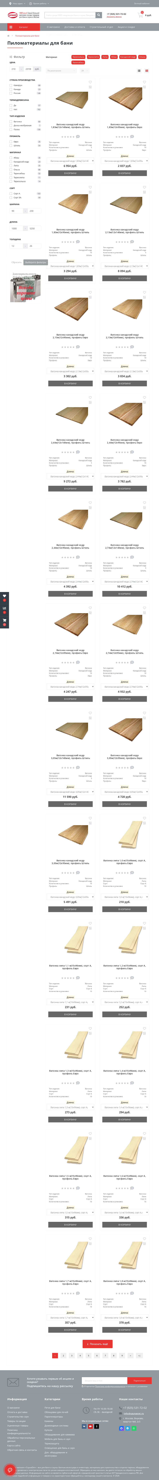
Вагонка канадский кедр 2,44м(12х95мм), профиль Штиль (70, 546)
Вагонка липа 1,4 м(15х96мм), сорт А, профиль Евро (124, 1072)
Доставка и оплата (74, 26)
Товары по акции (16, 1421)
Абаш (114, 56)
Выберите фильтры (35, 262)
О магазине (53, 26)
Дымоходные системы (56, 1425)
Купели (48, 1430)
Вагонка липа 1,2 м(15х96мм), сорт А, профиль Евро (124, 967)
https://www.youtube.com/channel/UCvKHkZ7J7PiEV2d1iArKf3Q (90, 1426)
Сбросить (16, 262)
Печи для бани (52, 1407)
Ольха (142, 56)
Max (121, 1428)
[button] (4, 622)
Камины (49, 1421)
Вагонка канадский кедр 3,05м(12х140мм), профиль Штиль (70, 757)
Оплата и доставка (17, 1412)
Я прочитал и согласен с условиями (116, 1386)
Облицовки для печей (56, 1412)
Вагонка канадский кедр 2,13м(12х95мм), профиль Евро (70, 336)
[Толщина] (16, 246)
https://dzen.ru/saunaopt (96, 1426)
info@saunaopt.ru (131, 1413)
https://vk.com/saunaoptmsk (84, 1426)
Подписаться (139, 1380)
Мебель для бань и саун (57, 1439)
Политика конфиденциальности (110, 1386)
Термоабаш (78, 62)
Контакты (77, 34)
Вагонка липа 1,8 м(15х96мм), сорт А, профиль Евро (124, 1282)
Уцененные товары (17, 1425)
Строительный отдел (101, 26)
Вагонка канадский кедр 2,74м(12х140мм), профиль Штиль (124, 546)
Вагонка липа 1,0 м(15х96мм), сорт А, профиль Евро (124, 862)
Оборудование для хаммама (60, 1434)
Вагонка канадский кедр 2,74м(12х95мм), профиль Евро (70, 651)
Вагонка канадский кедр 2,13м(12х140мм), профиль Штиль (124, 231)
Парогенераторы (54, 1416)
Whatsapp (134, 1428)
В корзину (70, 173)
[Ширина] (16, 211)
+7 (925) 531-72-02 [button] (133, 1408)
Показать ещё (97, 1344)
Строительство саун (18, 1416)
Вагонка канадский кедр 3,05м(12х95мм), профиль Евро (124, 757)
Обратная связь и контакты (22, 1450)
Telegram (128, 1428)
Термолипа (93, 56)
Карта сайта (13, 1445)
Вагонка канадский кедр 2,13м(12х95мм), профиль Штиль (124, 336)
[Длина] (16, 228)
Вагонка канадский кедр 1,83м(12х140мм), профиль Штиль (70, 126)
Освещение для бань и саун (60, 1447)
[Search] (98, 15)
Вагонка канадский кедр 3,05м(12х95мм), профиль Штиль (70, 862)
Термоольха (78, 56)
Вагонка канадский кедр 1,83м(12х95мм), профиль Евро (124, 126)
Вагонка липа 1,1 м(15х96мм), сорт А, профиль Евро (70, 967)
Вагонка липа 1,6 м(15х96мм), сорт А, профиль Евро (124, 1177)
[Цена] (14, 69)
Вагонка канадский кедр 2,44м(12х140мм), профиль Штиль (70, 441)
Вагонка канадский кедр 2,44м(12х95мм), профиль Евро (124, 441)
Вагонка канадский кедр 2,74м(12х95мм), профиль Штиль (124, 651)
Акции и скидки (126, 26)
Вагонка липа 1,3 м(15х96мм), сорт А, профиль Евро (70, 1072)
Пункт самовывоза (57, 34)
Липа (104, 56)
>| (139, 1355)
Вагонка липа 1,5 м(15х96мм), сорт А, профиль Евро (70, 1177)
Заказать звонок (114, 16)
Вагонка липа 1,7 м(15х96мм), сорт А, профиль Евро (70, 1282)
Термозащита (52, 1443)
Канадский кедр (128, 56)
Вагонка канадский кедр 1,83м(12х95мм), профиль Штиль (70, 231)
